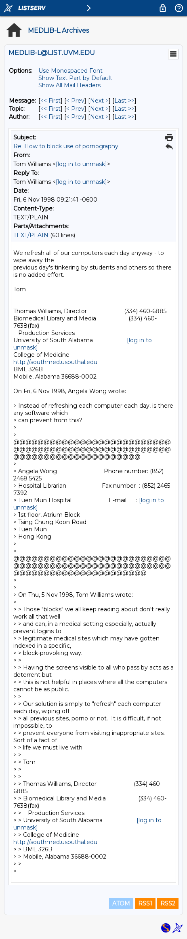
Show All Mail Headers (69, 85)
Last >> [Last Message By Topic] (124, 108)
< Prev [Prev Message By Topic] (75, 108)
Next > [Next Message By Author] (99, 116)
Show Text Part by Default (75, 78)
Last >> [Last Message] (124, 100)
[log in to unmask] (81, 164)
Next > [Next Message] (99, 100)
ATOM (121, 903)
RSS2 (167, 903)
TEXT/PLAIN (30, 235)
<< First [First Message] (50, 100)
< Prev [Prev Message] (75, 100)
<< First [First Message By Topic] (50, 108)
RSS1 (145, 903)
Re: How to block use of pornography (65, 146)
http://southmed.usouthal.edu (55, 362)
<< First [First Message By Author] (50, 116)
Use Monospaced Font (70, 70)
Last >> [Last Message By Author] (124, 116)
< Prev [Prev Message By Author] (75, 116)
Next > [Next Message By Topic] (99, 108)
